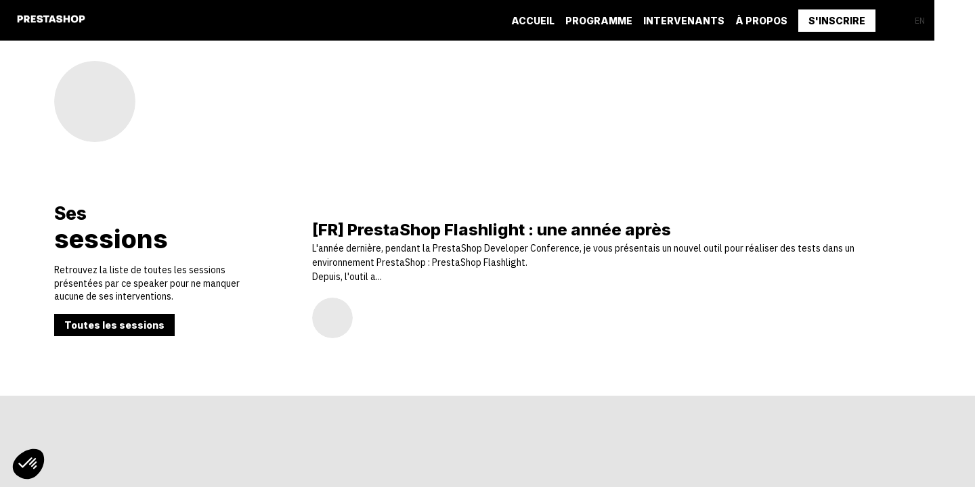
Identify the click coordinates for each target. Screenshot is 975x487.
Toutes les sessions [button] (114, 325)
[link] (533, 20)
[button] (836, 20)
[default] (598, 20)
